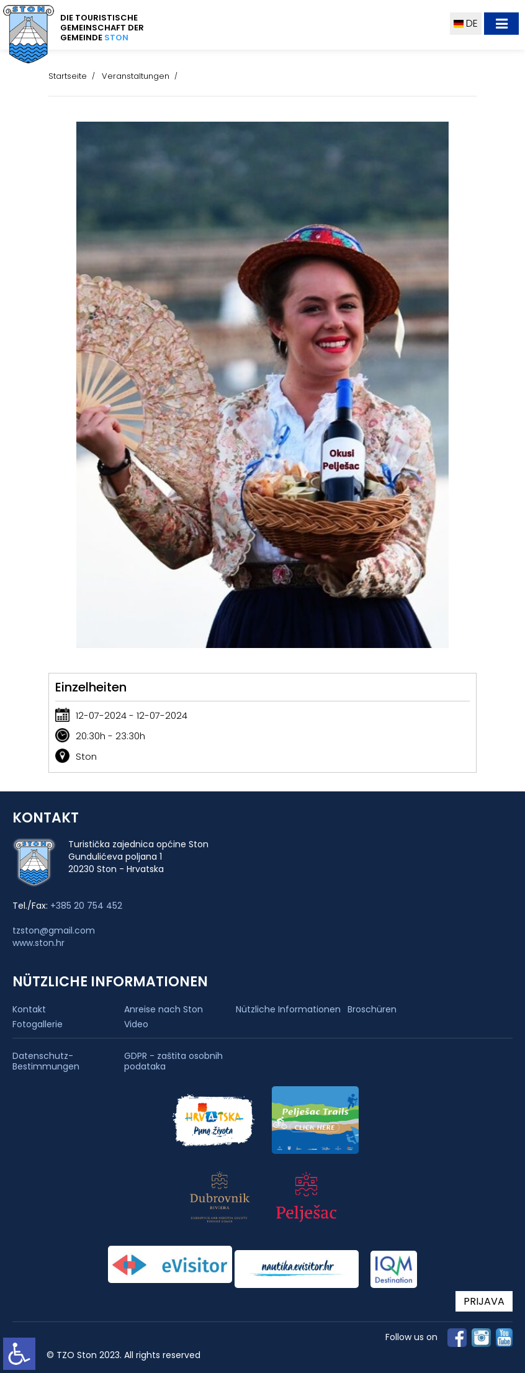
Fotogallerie (37, 1024)
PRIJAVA (484, 1301)
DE (466, 23)
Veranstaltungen (135, 76)
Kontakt (29, 1009)
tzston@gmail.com (53, 930)
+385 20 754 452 (86, 905)
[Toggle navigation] (501, 23)
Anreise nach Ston (163, 1009)
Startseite (67, 76)
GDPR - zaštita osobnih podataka (173, 1061)
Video (136, 1024)
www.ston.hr (38, 943)
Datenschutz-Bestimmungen (45, 1061)
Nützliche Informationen (288, 1009)
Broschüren (372, 1009)
